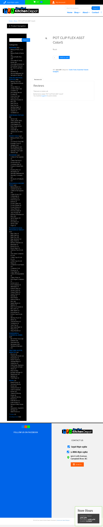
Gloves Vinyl (14, 292)
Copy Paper (14, 274)
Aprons (13, 121)
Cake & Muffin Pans (16, 59)
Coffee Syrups (15, 196)
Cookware (13, 157)
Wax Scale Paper (15, 329)
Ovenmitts (13, 132)
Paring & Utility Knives (17, 406)
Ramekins (13, 74)
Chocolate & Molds (16, 66)
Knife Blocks (14, 403)
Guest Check (14, 296)
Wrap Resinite (15, 333)
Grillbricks (14, 365)
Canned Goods (15, 191)
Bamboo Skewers (16, 245)
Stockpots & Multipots (17, 181)
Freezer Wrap (15, 290)
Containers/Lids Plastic (17, 267)
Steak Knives (14, 414)
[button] (78, 14)
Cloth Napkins (15, 126)
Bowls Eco (14, 248)
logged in (44, 98)
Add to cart (64, 60)
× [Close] (101, 508)
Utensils (13, 155)
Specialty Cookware (16, 177)
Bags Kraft (13, 237)
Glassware (14, 344)
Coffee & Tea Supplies (17, 159)
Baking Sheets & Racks (17, 55)
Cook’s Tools (14, 138)
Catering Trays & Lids (17, 252)
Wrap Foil (13, 331)
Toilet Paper (14, 380)
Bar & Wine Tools (16, 341)
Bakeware (12, 50)
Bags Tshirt (14, 243)
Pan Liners (14, 311)
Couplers (13, 93)
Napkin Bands (15, 305)
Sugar (12, 227)
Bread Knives (14, 384)
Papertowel (14, 376)
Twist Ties (13, 327)
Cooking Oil (14, 200)
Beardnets (13, 246)
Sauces (13, 222)
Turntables (14, 115)
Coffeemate (14, 198)
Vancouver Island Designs (63, 522)
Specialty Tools (15, 153)
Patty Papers (14, 312)
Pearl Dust (13, 107)
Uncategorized (13, 419)
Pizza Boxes (14, 314)
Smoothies (14, 224)
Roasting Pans (15, 172)
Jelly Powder (14, 215)
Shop (15, 23)
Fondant (13, 96)
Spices (12, 226)
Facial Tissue (14, 362)
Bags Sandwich (15, 241)
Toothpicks (14, 325)
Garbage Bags (15, 363)
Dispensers (14, 360)
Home (10, 23)
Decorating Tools (16, 68)
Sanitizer (13, 378)
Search (96, 9)
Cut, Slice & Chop (16, 144)
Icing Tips (13, 100)
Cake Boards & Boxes (17, 85)
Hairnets (13, 298)
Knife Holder (14, 404)
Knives (11, 382)
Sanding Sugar (15, 109)
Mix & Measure (15, 149)
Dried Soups (14, 202)
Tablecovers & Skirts (17, 134)
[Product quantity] (55, 59)
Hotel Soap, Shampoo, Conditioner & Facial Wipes (17, 369)
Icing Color (14, 98)
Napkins (13, 307)
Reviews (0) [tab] (38, 82)
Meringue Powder (16, 102)
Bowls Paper (14, 250)
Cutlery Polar (14, 280)
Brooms (13, 356)
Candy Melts (14, 89)
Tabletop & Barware (16, 348)
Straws (12, 322)
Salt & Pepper (15, 220)
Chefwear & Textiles (16, 117)
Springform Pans (15, 77)
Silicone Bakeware (16, 75)
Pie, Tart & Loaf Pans (16, 70)
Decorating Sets (15, 94)
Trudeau (11, 416)
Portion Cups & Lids (16, 316)
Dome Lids (14, 285)
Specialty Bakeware (16, 175)
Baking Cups (14, 83)
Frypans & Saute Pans (17, 168)
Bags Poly (13, 239)
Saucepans (14, 174)
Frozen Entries (15, 209)
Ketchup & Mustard (16, 216)
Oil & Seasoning (15, 151)
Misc (12, 104)
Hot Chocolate (15, 213)
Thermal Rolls (15, 324)
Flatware (13, 343)
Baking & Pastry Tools (17, 51)
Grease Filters (15, 294)
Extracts (13, 204)
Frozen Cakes (15, 205)
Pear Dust (13, 105)
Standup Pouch (15, 320)
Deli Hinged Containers (17, 281)
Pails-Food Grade (16, 309)
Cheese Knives (15, 390)
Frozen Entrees (15, 207)
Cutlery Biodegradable (17, 276)
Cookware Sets (15, 166)
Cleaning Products (16, 358)
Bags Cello (14, 235)
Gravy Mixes (14, 211)
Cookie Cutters (15, 91)
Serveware (14, 346)
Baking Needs (15, 189)
